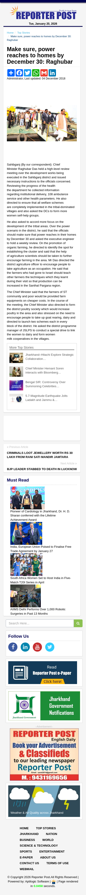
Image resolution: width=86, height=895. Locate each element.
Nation (51, 834)
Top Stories (23, 32)
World (47, 840)
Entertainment (51, 851)
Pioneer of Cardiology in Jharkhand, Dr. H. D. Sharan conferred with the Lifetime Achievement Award (40, 515)
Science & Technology (39, 845)
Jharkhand (29, 834)
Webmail (27, 869)
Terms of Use (57, 863)
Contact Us (29, 863)
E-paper (26, 857)
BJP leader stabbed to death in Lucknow (42, 469)
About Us (48, 857)
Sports (26, 851)
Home (10, 32)
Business (27, 840)
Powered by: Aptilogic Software (28, 881)
